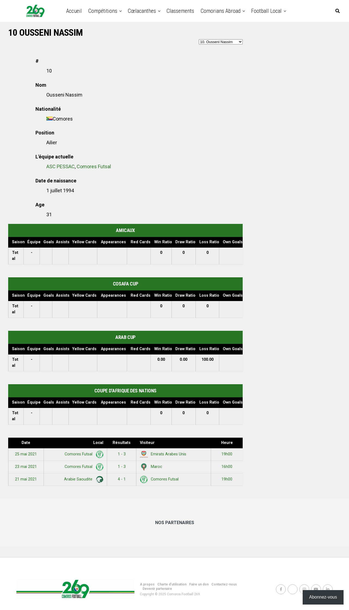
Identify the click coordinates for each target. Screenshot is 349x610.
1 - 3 (122, 454)
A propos (147, 584)
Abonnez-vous (323, 597)
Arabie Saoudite (82, 479)
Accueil (74, 11)
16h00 (226, 466)
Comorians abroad (220, 11)
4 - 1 (122, 479)
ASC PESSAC (60, 166)
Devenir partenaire (157, 589)
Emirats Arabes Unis (163, 454)
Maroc (151, 466)
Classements (180, 11)
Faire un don (199, 584)
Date (26, 442)
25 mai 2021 (26, 454)
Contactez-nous (224, 584)
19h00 (226, 454)
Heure (227, 442)
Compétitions (102, 11)
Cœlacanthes (142, 11)
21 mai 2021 (26, 479)
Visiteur (147, 442)
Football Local (266, 11)
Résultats (122, 442)
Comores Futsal (94, 166)
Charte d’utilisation (171, 584)
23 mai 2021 (26, 466)
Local (98, 442)
